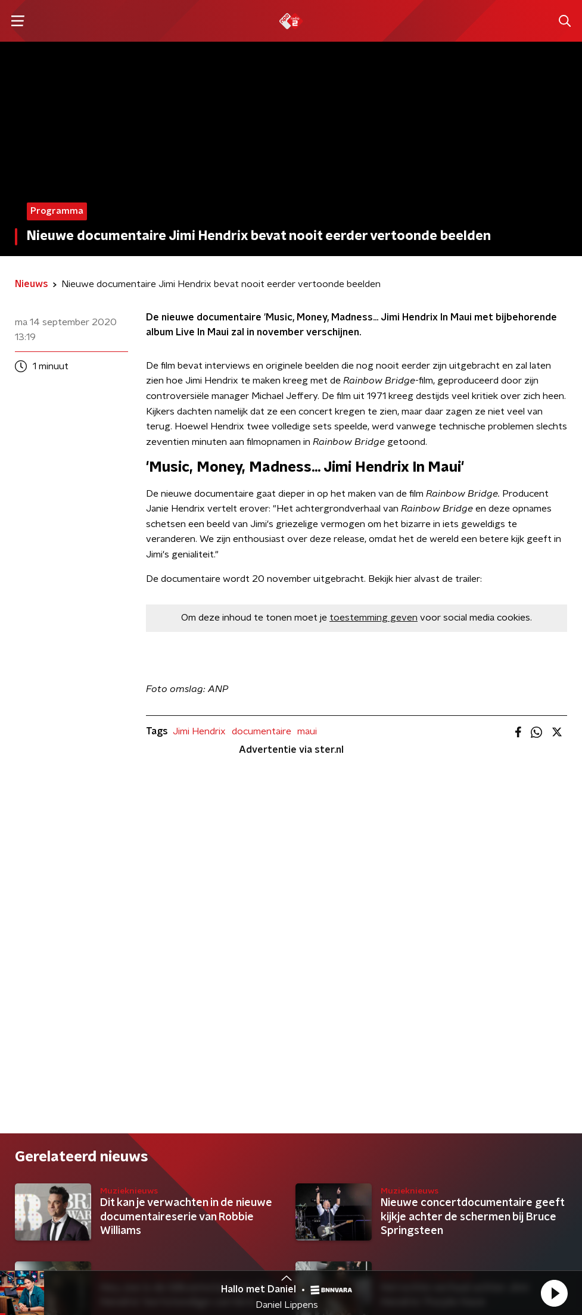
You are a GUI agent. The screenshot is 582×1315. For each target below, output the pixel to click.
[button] (554, 1293)
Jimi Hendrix (199, 731)
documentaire (261, 731)
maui (307, 731)
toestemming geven (373, 617)
